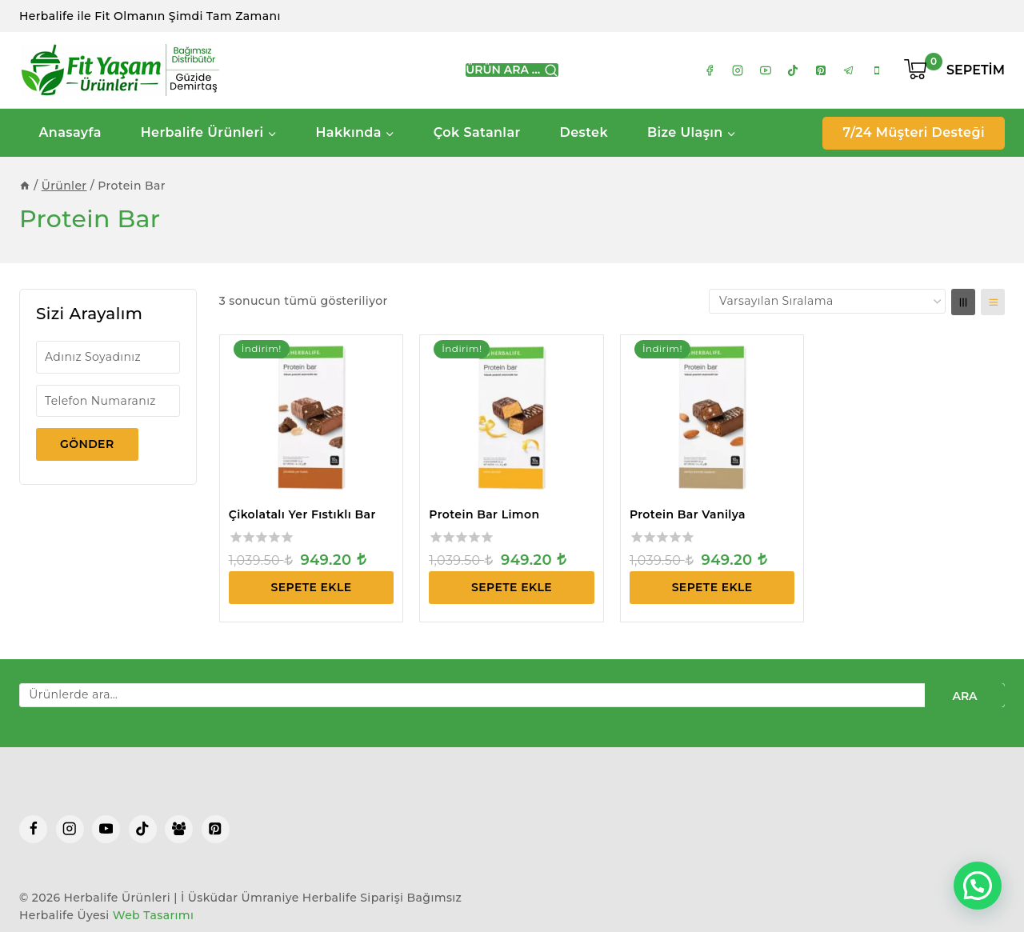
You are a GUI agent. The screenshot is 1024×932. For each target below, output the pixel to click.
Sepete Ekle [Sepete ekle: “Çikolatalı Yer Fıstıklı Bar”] (311, 587)
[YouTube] (106, 829)
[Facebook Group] (179, 829)
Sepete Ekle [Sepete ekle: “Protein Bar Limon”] (511, 587)
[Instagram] (70, 829)
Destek (584, 132)
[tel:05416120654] (877, 70)
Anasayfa (69, 132)
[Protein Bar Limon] (511, 418)
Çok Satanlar (477, 132)
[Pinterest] (216, 829)
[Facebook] (33, 829)
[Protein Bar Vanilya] (712, 418)
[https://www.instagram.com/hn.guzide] (737, 70)
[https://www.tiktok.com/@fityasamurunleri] (793, 70)
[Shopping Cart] (954, 70)
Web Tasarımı (153, 915)
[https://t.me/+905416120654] (849, 70)
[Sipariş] (827, 301)
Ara (964, 696)
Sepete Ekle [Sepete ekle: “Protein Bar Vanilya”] (712, 587)
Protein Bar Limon (484, 514)
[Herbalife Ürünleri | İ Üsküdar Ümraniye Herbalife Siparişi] (119, 70)
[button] (978, 886)
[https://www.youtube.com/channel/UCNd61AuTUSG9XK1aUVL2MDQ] (765, 70)
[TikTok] (143, 829)
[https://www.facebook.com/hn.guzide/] (709, 70)
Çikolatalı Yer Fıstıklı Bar (302, 514)
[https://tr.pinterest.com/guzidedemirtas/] (821, 70)
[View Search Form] (512, 70)
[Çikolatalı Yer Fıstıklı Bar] (311, 418)
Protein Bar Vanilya (688, 514)
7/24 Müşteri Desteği (913, 132)
